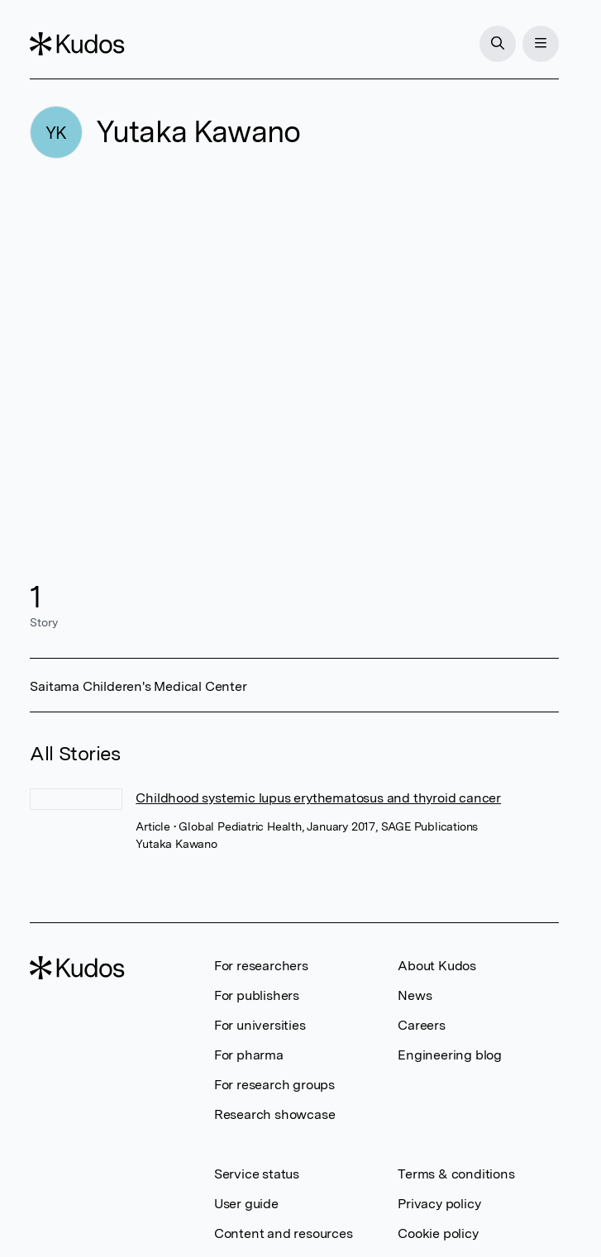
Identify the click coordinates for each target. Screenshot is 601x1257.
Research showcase (275, 1114)
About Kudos (437, 966)
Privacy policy (439, 1204)
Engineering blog (450, 1055)
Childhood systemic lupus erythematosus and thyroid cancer (318, 798)
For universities (260, 1025)
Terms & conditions (456, 1174)
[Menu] (540, 44)
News (415, 995)
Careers (422, 1025)
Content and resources (283, 1233)
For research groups (274, 1085)
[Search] (497, 44)
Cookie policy (438, 1233)
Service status (256, 1174)
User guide (246, 1204)
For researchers (261, 966)
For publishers (256, 995)
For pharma (249, 1055)
